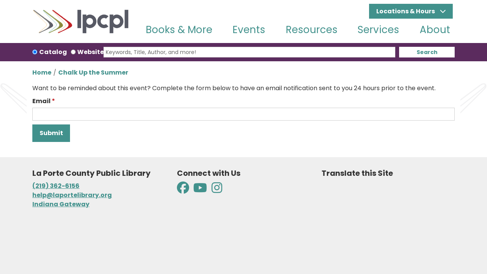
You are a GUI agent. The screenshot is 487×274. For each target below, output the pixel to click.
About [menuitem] (435, 30)
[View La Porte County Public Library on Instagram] (217, 190)
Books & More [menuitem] (179, 30)
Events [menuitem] (248, 30)
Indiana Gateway (60, 204)
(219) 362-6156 (56, 186)
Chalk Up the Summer (93, 72)
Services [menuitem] (378, 30)
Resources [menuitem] (311, 30)
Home (41, 72)
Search (427, 52)
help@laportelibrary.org (72, 195)
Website (90, 52)
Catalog (53, 52)
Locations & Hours (406, 11)
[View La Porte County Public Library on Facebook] (183, 190)
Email (41, 101)
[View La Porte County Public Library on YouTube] (200, 190)
